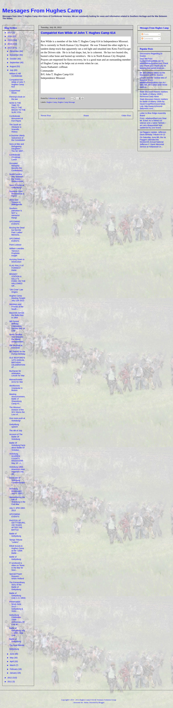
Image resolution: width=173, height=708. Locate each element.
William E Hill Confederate (15, 74)
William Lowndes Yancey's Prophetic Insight (16, 252)
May (12, 658)
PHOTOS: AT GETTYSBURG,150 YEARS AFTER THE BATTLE (17, 525)
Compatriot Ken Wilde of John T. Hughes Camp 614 (17, 83)
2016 (10, 36)
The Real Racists (16, 645)
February (14, 669)
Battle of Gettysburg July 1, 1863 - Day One (17, 631)
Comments (147, 38)
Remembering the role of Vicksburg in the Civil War (17, 500)
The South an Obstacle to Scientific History (15, 128)
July (12, 70)
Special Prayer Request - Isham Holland (16, 576)
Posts (145, 34)
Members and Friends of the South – (16, 306)
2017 (10, 32)
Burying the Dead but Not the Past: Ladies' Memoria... (16, 231)
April (12, 661)
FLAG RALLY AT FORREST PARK (16, 267)
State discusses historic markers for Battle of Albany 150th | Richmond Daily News (154, 94)
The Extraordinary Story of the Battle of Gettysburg (17, 586)
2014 (10, 44)
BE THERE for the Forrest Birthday (17, 352)
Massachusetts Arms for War (16, 380)
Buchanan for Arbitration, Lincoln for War (17, 373)
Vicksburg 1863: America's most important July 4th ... (17, 470)
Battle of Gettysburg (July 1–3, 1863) (17, 595)
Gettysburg (14, 649)
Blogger (101, 702)
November (14, 55)
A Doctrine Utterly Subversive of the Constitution (17, 137)
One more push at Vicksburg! (17, 419)
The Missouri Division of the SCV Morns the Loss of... (17, 410)
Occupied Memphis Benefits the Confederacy (15, 166)
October (13, 59)
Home (86, 115)
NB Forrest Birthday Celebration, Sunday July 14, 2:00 (17, 326)
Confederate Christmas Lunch (14, 157)
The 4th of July (15, 430)
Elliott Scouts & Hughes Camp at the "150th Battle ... (16, 549)
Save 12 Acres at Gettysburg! (16, 186)
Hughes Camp (52, 102)
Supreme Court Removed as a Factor (16, 193)
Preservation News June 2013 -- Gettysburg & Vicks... (16, 606)
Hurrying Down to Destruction (16, 260)
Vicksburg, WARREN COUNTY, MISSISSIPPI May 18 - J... (16, 458)
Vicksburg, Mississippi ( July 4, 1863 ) (16, 491)
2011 (10, 681)
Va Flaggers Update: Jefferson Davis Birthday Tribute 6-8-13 (153, 133)
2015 (10, 40)
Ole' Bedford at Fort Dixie (15, 346)
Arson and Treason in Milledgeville (15, 202)
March (13, 665)
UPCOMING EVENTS (14, 222)
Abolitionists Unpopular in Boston (15, 388)
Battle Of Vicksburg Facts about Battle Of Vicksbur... (17, 446)
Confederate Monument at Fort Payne (16, 118)
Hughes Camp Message (66, 102)
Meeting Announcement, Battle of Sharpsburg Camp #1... (17, 399)
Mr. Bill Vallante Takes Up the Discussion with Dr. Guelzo (152, 74)
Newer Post (46, 115)
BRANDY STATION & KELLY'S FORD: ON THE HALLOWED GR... (17, 280)
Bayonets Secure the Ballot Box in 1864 (16, 315)
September (15, 62)
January (13, 673)
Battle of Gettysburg (15, 535)
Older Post (126, 115)
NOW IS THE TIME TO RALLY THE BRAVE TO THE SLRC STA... (17, 107)
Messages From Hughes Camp (42, 10)
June (12, 654)
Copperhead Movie (14, 91)
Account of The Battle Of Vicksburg (15, 436)
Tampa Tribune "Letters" (15, 541)
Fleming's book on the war (17, 98)
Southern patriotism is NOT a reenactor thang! (15, 213)
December (14, 51)
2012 (10, 678)
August (13, 66)
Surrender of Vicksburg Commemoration (17, 481)
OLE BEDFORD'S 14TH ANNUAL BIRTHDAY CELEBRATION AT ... (17, 362)
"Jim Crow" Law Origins (16, 290)
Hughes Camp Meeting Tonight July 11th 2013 (17, 298)
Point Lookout (15, 245)
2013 (10, 48)
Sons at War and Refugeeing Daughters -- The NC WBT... (16, 147)
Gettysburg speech (14, 425)
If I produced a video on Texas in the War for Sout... (16, 566)
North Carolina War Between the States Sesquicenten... (17, 177)
